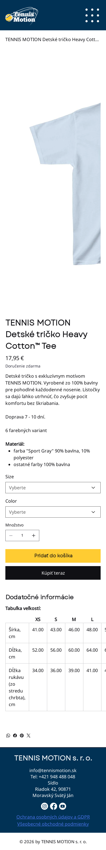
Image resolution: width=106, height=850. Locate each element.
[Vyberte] (53, 487)
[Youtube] (62, 806)
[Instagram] (44, 806)
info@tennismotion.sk (53, 770)
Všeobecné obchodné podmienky (53, 824)
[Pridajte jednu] (33, 535)
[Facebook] (15, 735)
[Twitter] (28, 735)
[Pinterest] (22, 735)
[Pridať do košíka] (53, 556)
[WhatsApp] (8, 735)
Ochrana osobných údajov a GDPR (53, 817)
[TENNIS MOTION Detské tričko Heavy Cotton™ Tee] (53, 39)
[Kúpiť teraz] (53, 573)
